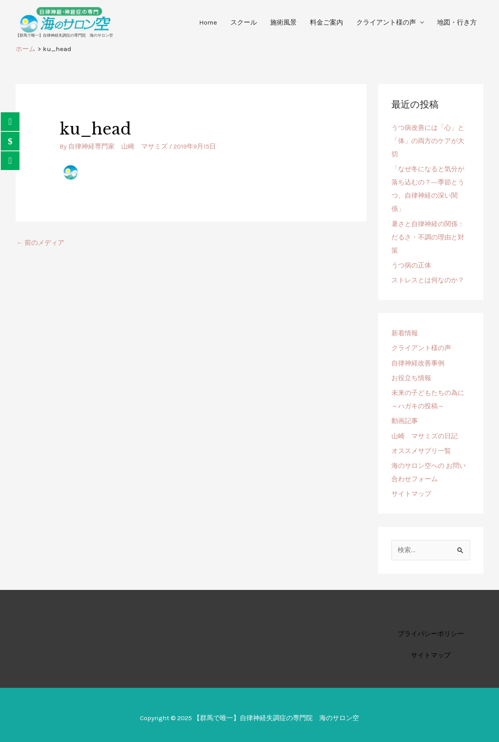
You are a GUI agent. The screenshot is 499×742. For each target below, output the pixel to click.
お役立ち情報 (411, 378)
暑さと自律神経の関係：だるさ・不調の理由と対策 (427, 237)
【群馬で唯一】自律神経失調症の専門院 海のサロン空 (64, 35)
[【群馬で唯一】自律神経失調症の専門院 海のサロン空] (64, 19)
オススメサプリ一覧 (421, 451)
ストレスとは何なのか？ (428, 280)
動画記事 (404, 421)
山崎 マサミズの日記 (424, 436)
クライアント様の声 (386, 22)
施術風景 (283, 22)
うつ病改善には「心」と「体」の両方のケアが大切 (427, 141)
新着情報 (404, 333)
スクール (243, 22)
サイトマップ (411, 494)
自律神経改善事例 (417, 363)
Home (208, 22)
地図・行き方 (457, 22)
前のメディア (40, 242)
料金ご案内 (326, 22)
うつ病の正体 (411, 265)
